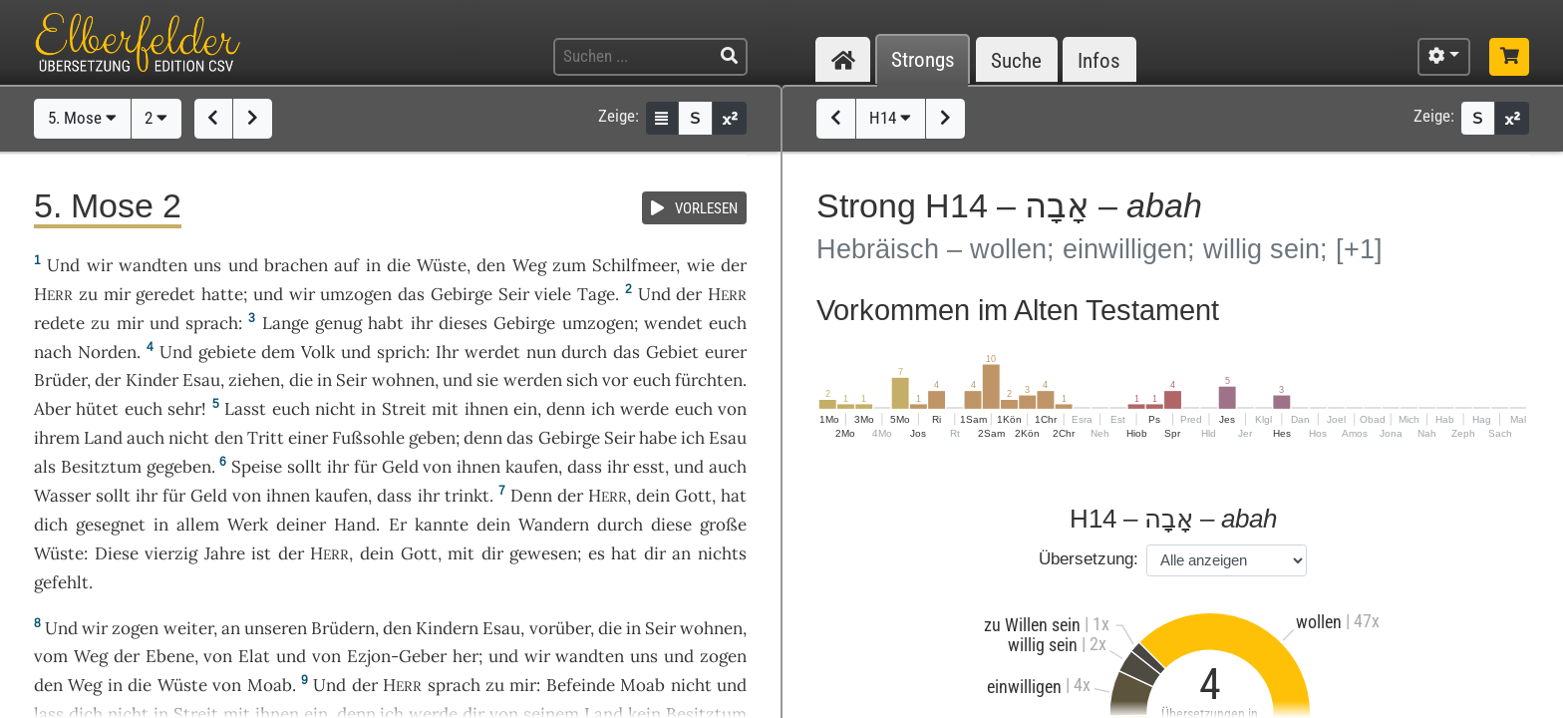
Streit (404, 409)
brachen (296, 265)
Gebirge (461, 294)
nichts (722, 553)
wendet (673, 323)
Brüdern (343, 628)
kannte (442, 525)
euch (652, 380)
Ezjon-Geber (397, 656)
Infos (1099, 60)
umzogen (356, 294)
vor (615, 380)
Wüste (442, 265)
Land (103, 438)
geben (432, 438)
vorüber (559, 628)
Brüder (60, 380)
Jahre (224, 553)
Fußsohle (368, 438)
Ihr (447, 352)
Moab (269, 685)
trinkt (467, 496)
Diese (117, 553)
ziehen (254, 380)
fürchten (709, 380)
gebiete (227, 352)
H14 (890, 118)
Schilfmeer (634, 265)
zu (88, 294)
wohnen (403, 380)
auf (346, 265)
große (723, 525)
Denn (531, 496)
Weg (529, 265)
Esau (201, 380)
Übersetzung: (1088, 558)
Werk (247, 525)
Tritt (265, 438)
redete (59, 323)
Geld (400, 467)
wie (701, 265)
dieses (463, 323)
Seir (513, 294)
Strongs (923, 60)
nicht (335, 409)
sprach (211, 323)
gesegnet (111, 525)
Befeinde (580, 685)
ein (525, 409)
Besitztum (101, 467)
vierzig (171, 553)
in (368, 409)
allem (197, 525)
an (230, 628)
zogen (135, 628)
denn (565, 409)
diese (671, 525)
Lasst (245, 409)
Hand (355, 525)
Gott (693, 496)
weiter (188, 628)
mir (117, 294)
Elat (254, 656)
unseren (275, 628)
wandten (153, 265)
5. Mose (82, 118)
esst (649, 467)
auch (728, 467)
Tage (596, 294)
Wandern (553, 525)
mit (461, 553)
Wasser (62, 496)
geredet (165, 294)
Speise (256, 467)
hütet (97, 409)
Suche (1016, 60)
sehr (184, 409)
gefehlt (61, 582)
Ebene (170, 656)
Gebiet (672, 352)
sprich (401, 352)
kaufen (531, 467)
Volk (318, 352)
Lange (285, 323)
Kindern (447, 628)
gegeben (179, 467)
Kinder (152, 380)
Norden (107, 352)
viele (552, 294)
